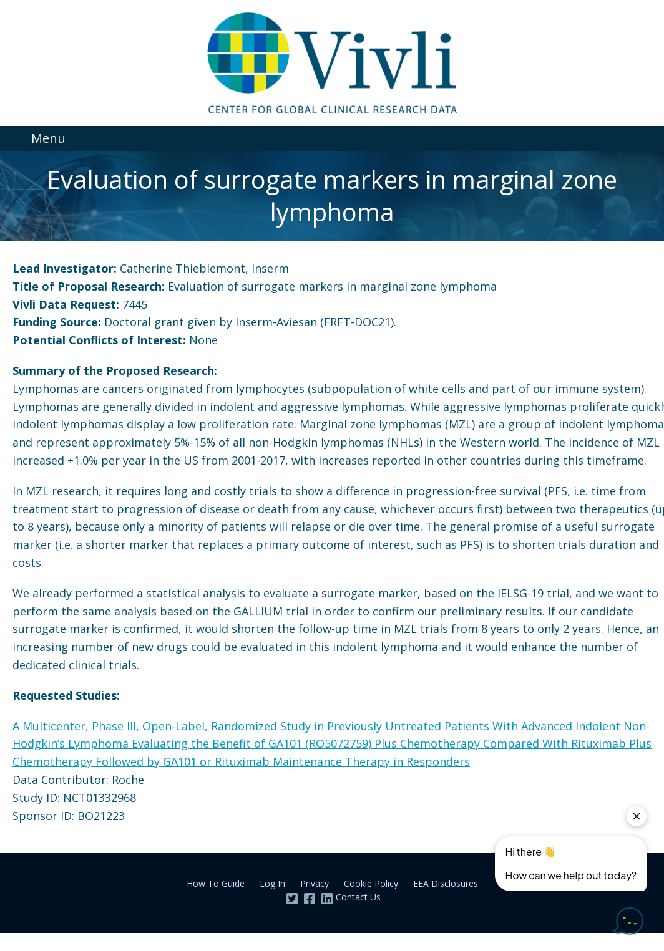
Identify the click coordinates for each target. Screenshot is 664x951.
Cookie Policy (371, 883)
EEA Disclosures (445, 883)
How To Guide (216, 883)
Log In (272, 883)
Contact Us (358, 897)
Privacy (314, 883)
